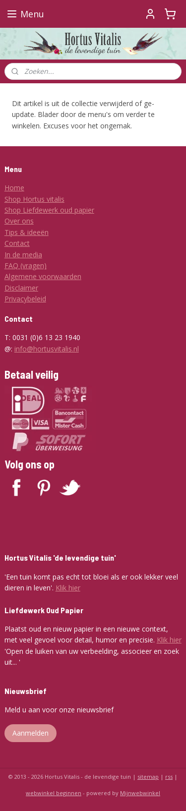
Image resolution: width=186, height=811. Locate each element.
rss (169, 776)
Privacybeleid (25, 298)
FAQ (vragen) (25, 265)
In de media (23, 254)
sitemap (148, 776)
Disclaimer (21, 287)
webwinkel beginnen (53, 793)
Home (14, 187)
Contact (17, 243)
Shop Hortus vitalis (34, 199)
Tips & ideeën (26, 232)
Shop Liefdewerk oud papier (49, 210)
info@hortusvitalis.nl (46, 348)
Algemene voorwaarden (42, 276)
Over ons (19, 221)
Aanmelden (30, 733)
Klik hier (68, 587)
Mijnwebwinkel (140, 793)
